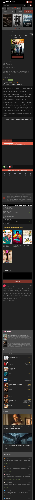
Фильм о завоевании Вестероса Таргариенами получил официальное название (17, 446)
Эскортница (7, 463)
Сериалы (19, 8)
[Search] (24, 5)
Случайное (28, 11)
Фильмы (9, 8)
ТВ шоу (31, 8)
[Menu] (30, 2)
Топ (12, 11)
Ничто (6, 487)
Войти (27, 2)
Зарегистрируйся (11, 170)
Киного (4, 31)
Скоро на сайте (7, 331)
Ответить (5, 300)
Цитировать (12, 300)
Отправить (17, 281)
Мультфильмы (25, 8)
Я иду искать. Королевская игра (12, 479)
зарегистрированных (8, 143)
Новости (20, 11)
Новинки (14, 8)
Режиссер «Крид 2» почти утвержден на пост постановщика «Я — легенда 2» (16, 427)
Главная (4, 8)
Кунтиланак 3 (8, 471)
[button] (15, 28)
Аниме (5, 11)
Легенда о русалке (9, 495)
